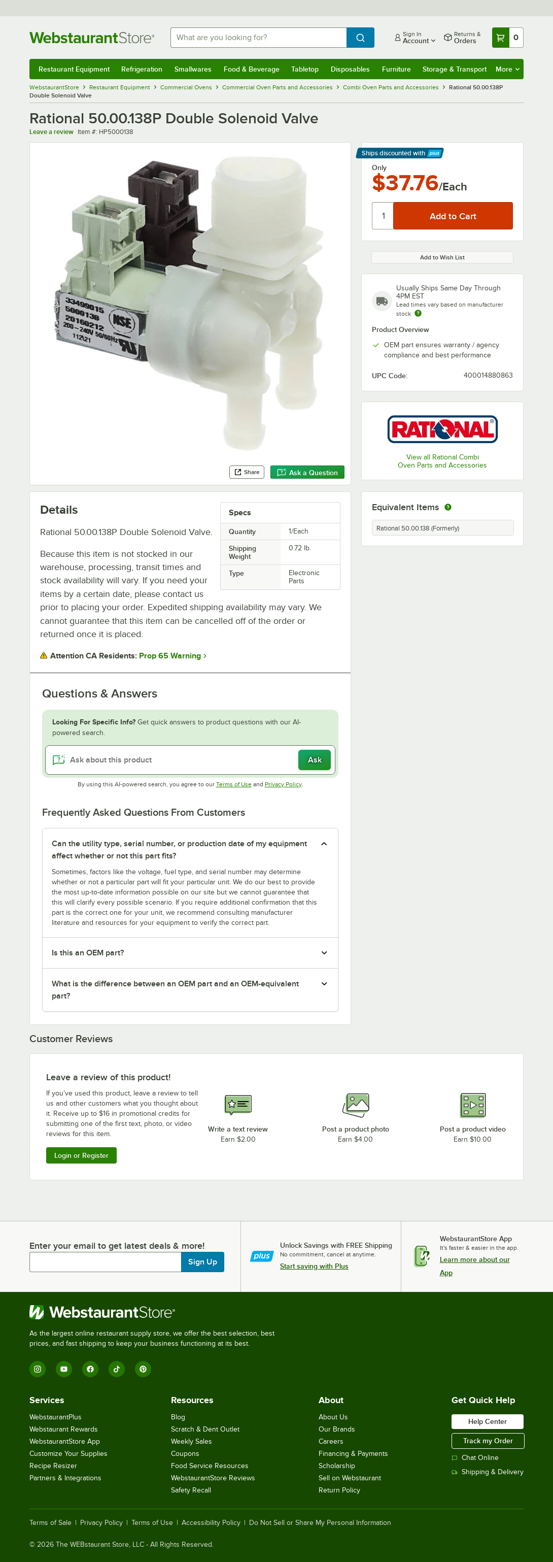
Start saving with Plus (314, 1266)
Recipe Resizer (53, 1466)
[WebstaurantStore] (156, 1312)
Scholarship (337, 1466)
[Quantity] (383, 215)
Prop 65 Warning (170, 655)
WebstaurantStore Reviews (213, 1478)
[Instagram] (37, 1369)
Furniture (396, 69)
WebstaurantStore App (64, 1441)
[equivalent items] (448, 507)
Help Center (487, 1421)
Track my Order (488, 1441)
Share (247, 472)
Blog (178, 1417)
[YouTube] (64, 1369)
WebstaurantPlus (55, 1417)
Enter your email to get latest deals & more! (116, 1246)
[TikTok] (117, 1369)
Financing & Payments (353, 1453)
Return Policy (339, 1490)
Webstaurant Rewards (63, 1429)
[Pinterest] (143, 1369)
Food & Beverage (252, 69)
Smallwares (193, 69)
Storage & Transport (455, 69)
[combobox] (258, 37)
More (508, 69)
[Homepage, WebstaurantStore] (91, 37)
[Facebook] (90, 1369)
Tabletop (305, 69)
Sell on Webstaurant (350, 1478)
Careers (331, 1441)
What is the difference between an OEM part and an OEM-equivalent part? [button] (175, 990)
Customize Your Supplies (68, 1453)
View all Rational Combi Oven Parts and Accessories (442, 461)
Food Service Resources (210, 1466)
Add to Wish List (442, 257)
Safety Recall (191, 1490)
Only (379, 167)
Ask (315, 760)
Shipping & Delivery (488, 1472)
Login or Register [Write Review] (81, 1155)
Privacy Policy (283, 784)
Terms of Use (234, 784)
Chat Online (475, 1457)
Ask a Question (307, 472)
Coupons (185, 1453)
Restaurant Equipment (74, 69)
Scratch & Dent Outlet (205, 1429)
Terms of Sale (50, 1522)
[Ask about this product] (190, 760)
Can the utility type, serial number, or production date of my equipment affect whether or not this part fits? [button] (179, 849)
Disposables (350, 69)
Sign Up (202, 1262)
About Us (333, 1417)
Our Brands (337, 1429)
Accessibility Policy (211, 1522)
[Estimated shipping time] (418, 313)
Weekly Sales (191, 1441)
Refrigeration (141, 69)
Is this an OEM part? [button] (88, 952)
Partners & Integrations (65, 1478)
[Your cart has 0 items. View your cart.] (508, 37)
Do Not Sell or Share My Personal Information (320, 1522)
